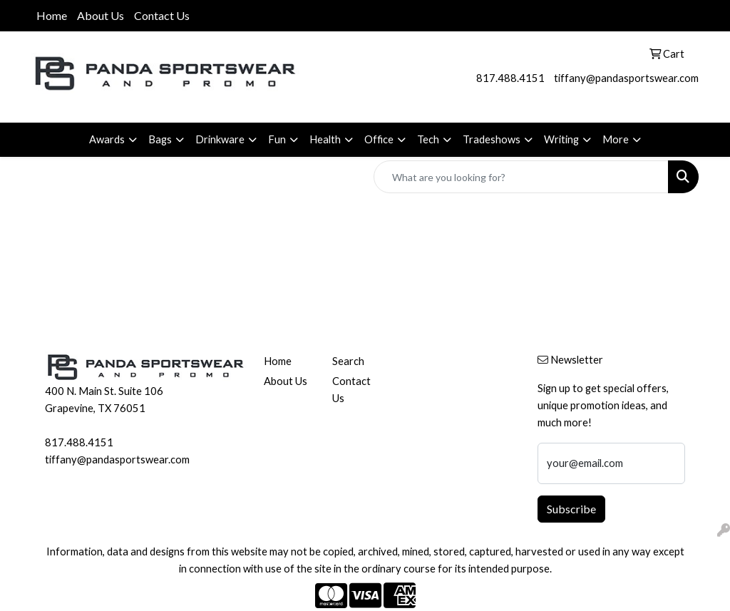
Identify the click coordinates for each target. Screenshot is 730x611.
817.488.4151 (510, 78)
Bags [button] (160, 139)
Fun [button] (277, 139)
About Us (100, 15)
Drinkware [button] (220, 139)
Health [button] (325, 139)
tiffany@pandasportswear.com (626, 78)
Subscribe (571, 508)
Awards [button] (107, 139)
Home (51, 15)
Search (348, 361)
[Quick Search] (521, 176)
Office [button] (379, 139)
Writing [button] (561, 139)
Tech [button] (428, 139)
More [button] (615, 139)
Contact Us (162, 15)
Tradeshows (491, 139)
